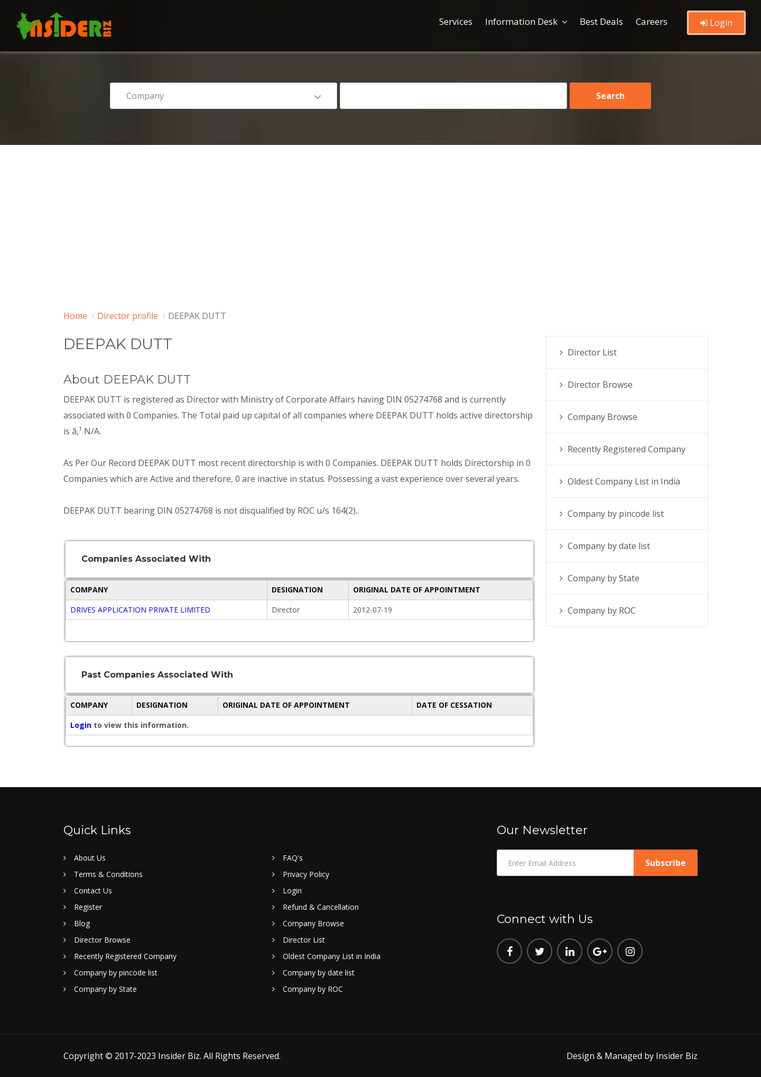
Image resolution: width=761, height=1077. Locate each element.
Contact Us (93, 891)
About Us (90, 858)
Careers (651, 21)
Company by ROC (602, 610)
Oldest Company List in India (624, 481)
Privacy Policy (306, 874)
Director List (592, 352)
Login (716, 23)
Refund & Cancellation (321, 907)
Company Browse (602, 417)
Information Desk (521, 21)
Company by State (603, 578)
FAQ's (293, 858)
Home (75, 316)
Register (88, 907)
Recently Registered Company (626, 449)
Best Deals (601, 21)
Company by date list (609, 546)
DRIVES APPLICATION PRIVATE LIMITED (140, 610)
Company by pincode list (616, 513)
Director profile (127, 316)
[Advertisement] (380, 224)
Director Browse (600, 384)
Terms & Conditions (108, 874)
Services (455, 21)
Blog (82, 923)
